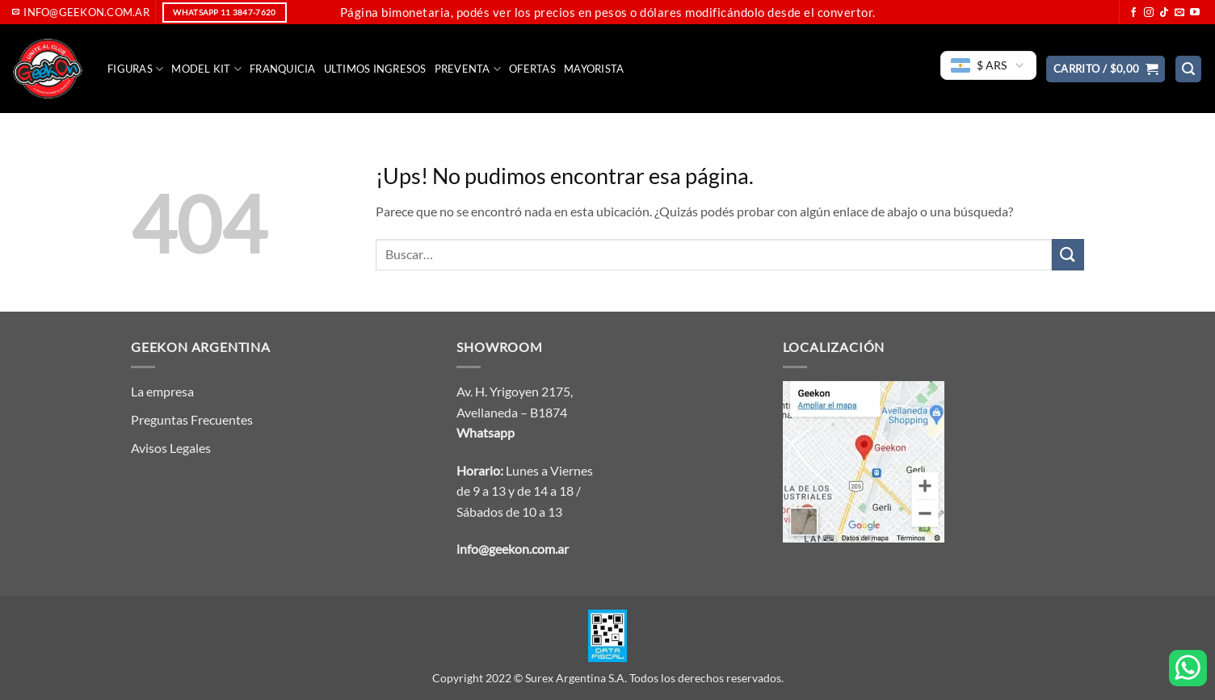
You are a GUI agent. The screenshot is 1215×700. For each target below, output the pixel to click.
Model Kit (206, 69)
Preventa (468, 69)
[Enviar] (1068, 254)
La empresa (162, 391)
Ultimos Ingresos (375, 68)
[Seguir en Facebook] (1133, 13)
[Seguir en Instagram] (1149, 13)
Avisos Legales (171, 447)
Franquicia (283, 68)
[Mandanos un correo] (1179, 13)
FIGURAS (135, 69)
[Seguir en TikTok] (1164, 13)
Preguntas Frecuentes (192, 419)
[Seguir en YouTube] (1195, 13)
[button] (1106, 69)
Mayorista (594, 68)
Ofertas (532, 68)
